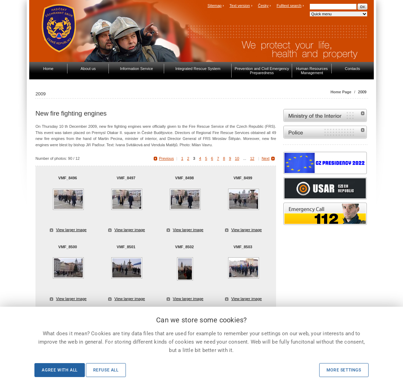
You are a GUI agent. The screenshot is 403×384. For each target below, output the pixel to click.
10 (237, 158)
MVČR (325, 115)
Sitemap (214, 5)
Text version (239, 5)
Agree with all (59, 370)
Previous (166, 158)
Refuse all (106, 370)
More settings (344, 370)
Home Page (340, 92)
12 (252, 158)
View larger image (71, 230)
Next (265, 158)
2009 (362, 92)
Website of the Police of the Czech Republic (325, 132)
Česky (263, 5)
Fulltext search (288, 5)
